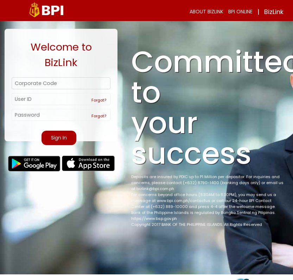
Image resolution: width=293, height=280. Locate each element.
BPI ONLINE (240, 11)
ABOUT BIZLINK (206, 11)
